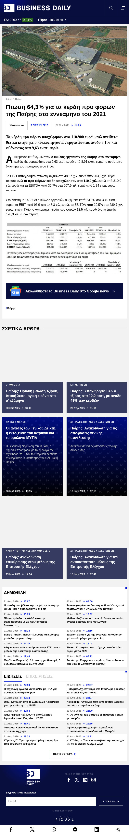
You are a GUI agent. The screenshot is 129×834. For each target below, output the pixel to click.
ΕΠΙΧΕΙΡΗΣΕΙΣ (39, 125)
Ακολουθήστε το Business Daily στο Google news (62, 291)
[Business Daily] (33, 777)
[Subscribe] (109, 801)
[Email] (51, 801)
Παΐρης (11, 308)
